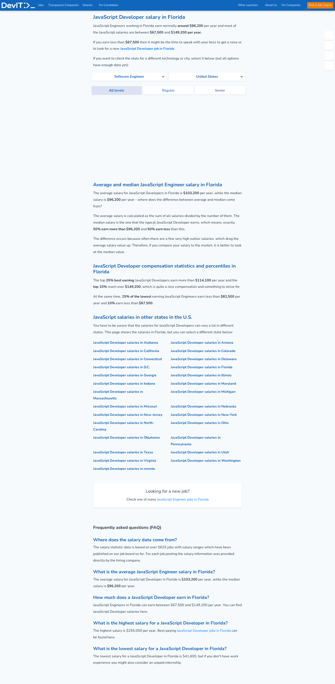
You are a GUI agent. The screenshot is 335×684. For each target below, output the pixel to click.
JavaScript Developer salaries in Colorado (204, 350)
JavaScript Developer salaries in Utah (200, 451)
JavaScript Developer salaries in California (126, 350)
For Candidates (110, 5)
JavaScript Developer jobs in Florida (204, 629)
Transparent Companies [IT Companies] (63, 5)
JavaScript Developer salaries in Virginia (125, 459)
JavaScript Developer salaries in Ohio (200, 422)
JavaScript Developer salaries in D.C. (122, 367)
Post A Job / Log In (320, 5)
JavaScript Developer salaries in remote (124, 468)
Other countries (249, 5)
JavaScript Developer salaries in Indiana (125, 383)
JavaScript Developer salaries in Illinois (202, 375)
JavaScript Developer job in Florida (148, 48)
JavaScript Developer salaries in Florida (202, 367)
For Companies (292, 5)
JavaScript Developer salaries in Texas (123, 451)
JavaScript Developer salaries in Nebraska (204, 406)
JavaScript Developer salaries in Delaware (204, 359)
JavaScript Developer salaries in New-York (204, 414)
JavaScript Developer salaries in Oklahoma (127, 437)
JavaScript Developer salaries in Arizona (203, 342)
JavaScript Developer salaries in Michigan (204, 391)
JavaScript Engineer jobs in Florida (182, 498)
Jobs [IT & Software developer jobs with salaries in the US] (41, 5)
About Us (271, 5)
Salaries (89, 5)
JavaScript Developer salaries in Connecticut (128, 359)
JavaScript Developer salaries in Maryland (204, 383)
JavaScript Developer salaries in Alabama (126, 342)
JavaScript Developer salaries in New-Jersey (128, 414)
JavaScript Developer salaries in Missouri (125, 406)
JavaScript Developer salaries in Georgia (125, 375)
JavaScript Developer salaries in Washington (206, 459)
